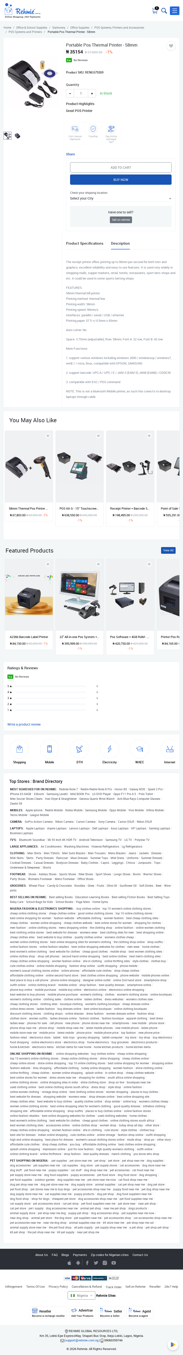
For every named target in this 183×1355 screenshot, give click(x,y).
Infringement (13, 1286)
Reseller (155, 1286)
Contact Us (140, 1255)
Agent (140, 1313)
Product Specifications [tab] (84, 243)
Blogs (65, 1255)
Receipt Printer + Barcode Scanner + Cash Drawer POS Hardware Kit (130, 508)
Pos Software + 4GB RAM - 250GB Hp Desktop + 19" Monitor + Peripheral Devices (130, 637)
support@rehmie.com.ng (81, 1340)
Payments (80, 1255)
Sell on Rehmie (135, 1286)
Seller (111, 1313)
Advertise (82, 1313)
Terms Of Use (35, 1286)
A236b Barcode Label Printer (29, 637)
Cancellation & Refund (87, 1286)
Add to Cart (121, 167)
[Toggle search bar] (163, 11)
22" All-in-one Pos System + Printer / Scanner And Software (80, 637)
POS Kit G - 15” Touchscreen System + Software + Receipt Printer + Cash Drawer (80, 508)
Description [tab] (120, 243)
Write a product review (24, 724)
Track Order (114, 1287)
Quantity (72, 84)
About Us (41, 1255)
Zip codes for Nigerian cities (110, 1255)
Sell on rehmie (121, 220)
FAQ (55, 1255)
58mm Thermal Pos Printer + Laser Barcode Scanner (29, 508)
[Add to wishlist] (48, 564)
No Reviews (81, 60)
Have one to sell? (120, 212)
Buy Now (120, 179)
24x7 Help (171, 1286)
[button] (174, 10)
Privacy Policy (58, 1286)
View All (168, 550)
